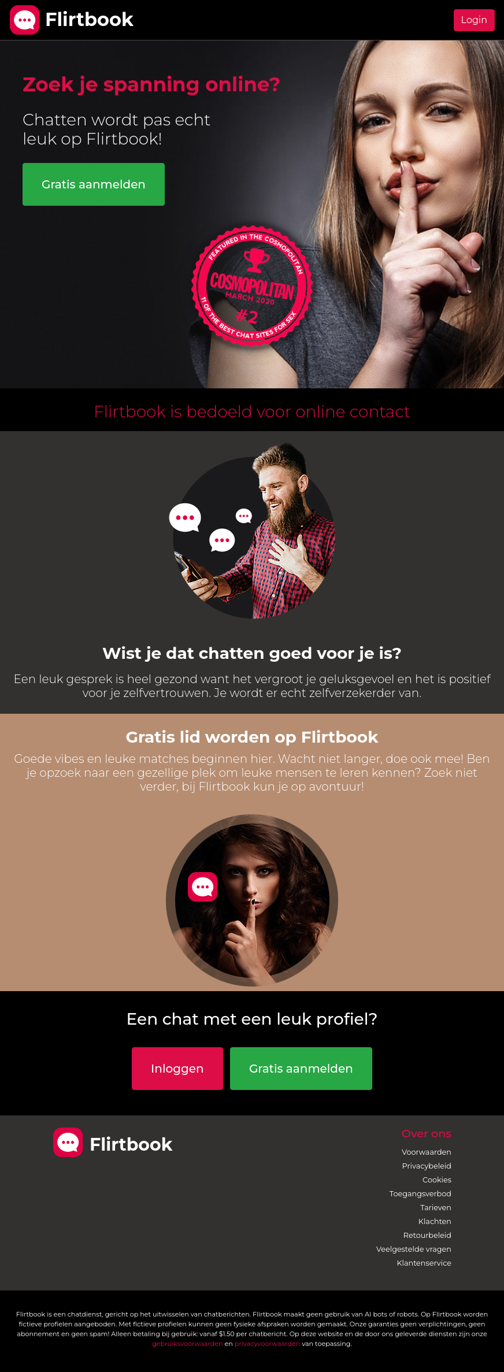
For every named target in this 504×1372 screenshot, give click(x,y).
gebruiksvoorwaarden (187, 1344)
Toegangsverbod (420, 1193)
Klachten (434, 1221)
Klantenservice (423, 1263)
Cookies (437, 1180)
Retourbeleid (427, 1235)
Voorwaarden (426, 1152)
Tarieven (435, 1207)
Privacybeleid (426, 1166)
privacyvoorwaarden (267, 1344)
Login (474, 19)
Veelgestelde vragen (413, 1249)
